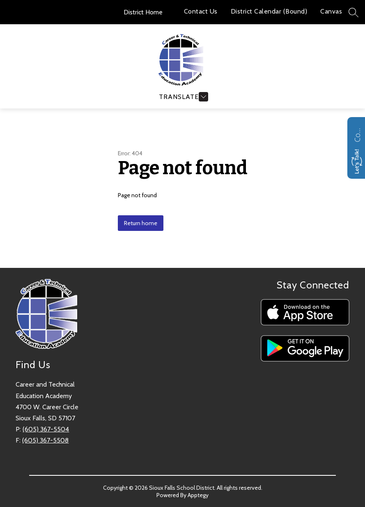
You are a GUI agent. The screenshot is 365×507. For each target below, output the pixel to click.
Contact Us (201, 11)
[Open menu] (182, 97)
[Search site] (353, 12)
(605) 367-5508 (45, 440)
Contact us (357, 134)
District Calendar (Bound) (269, 11)
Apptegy (198, 495)
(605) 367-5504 (46, 429)
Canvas (331, 11)
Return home (140, 223)
